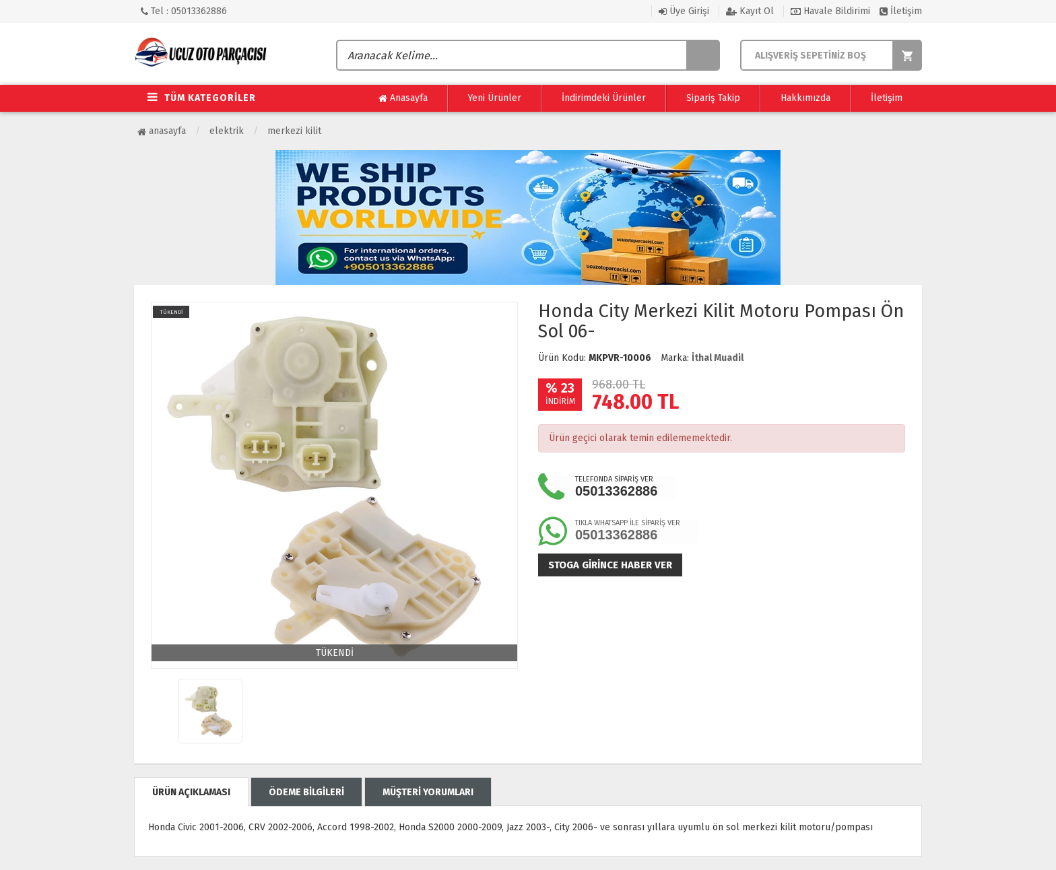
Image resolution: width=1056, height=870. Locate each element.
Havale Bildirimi (830, 11)
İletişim (901, 11)
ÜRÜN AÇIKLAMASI (191, 792)
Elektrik (226, 131)
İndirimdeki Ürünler (604, 98)
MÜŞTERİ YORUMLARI (428, 792)
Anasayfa (403, 98)
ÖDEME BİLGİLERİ (306, 792)
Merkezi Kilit (294, 131)
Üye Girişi (684, 11)
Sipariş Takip (713, 98)
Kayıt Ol (750, 11)
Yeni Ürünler (494, 98)
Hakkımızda (805, 98)
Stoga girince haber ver (610, 565)
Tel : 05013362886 (184, 11)
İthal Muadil (718, 358)
